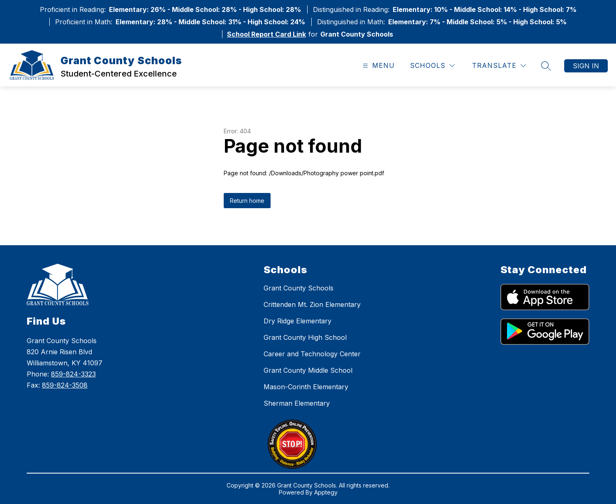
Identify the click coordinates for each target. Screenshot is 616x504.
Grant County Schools (298, 288)
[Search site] (546, 66)
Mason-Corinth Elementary (306, 387)
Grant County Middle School (308, 370)
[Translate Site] (499, 65)
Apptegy (326, 492)
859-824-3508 (65, 385)
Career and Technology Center (312, 354)
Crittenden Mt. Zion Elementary (312, 304)
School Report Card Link (266, 34)
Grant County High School (305, 337)
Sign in (586, 66)
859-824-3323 (73, 374)
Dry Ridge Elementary (297, 321)
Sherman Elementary (297, 403)
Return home (247, 200)
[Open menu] (378, 65)
